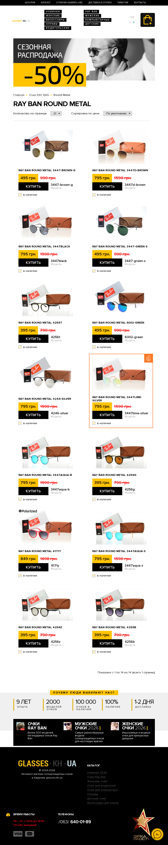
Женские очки (97, 781)
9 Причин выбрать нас (69, 2)
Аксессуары (55, 19)
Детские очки (96, 798)
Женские (53, 15)
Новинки (53, 11)
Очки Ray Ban (96, 777)
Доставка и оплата (100, 2)
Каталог (46, 2)
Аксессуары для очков (102, 803)
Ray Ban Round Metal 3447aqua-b (45, 475)
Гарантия (122, 2)
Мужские (92, 15)
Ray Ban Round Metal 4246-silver (44, 399)
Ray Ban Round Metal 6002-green (118, 322)
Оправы (52, 24)
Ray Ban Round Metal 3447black (44, 246)
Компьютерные (97, 19)
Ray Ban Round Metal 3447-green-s (119, 246)
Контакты (140, 2)
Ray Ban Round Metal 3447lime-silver (117, 399)
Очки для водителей (101, 785)
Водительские (58, 28)
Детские (92, 24)
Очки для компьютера (102, 790)
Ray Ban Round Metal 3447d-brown (120, 170)
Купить (33, 186)
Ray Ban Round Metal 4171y (39, 551)
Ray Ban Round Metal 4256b (114, 627)
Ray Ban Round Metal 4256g (114, 475)
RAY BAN (91, 11)
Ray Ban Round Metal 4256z (40, 627)
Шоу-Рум (30, 2)
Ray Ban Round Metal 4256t (40, 322)
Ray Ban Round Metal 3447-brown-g (46, 170)
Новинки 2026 (97, 772)
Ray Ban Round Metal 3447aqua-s (119, 551)
